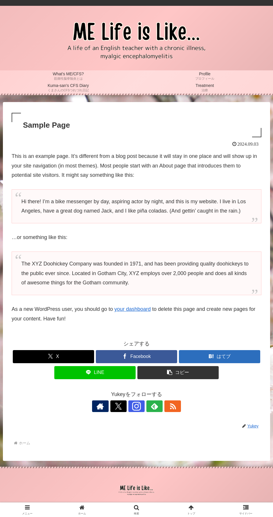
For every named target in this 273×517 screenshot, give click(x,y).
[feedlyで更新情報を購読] (150, 406)
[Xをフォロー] (123, 406)
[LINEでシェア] (95, 372)
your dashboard (132, 309)
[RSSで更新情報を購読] (163, 406)
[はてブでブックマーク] (219, 356)
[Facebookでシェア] (136, 356)
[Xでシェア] (53, 356)
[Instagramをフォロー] (136, 406)
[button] (178, 372)
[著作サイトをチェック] (110, 406)
